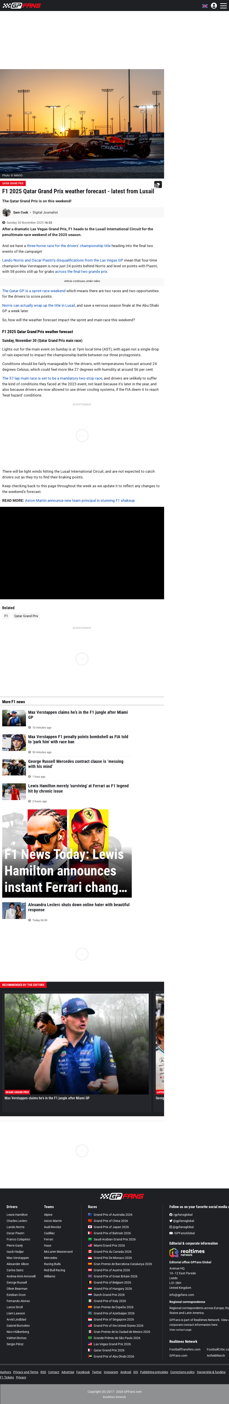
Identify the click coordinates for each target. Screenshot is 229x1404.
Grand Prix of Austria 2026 (109, 1270)
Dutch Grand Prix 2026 (106, 1295)
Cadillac (49, 1233)
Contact (53, 1372)
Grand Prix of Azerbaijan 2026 (111, 1313)
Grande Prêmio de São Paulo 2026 (114, 1338)
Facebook (83, 1372)
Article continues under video (82, 281)
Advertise (67, 1372)
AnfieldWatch (216, 1355)
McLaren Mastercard (58, 1251)
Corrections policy (182, 1372)
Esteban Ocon (16, 1295)
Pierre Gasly (15, 1245)
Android (125, 1372)
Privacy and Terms (25, 1372)
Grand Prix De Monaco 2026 (110, 1258)
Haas (47, 1245)
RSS (43, 1372)
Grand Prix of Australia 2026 (110, 1214)
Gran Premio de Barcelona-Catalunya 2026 (120, 1264)
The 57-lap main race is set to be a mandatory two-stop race (52, 378)
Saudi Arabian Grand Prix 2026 (112, 1239)
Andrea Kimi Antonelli (21, 1276)
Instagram (111, 1372)
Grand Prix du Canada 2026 (110, 1251)
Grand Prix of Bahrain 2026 (109, 1233)
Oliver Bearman (17, 1288)
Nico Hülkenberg (18, 1332)
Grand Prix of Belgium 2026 (109, 1282)
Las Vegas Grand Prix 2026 (109, 1344)
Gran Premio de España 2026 (111, 1307)
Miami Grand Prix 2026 (106, 1245)
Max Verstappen (18, 1258)
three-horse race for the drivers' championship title (69, 246)
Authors (5, 1372)
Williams (49, 1276)
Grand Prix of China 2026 (108, 1221)
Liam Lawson (16, 1313)
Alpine (48, 1214)
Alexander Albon (18, 1264)
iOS (135, 1372)
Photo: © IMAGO (12, 175)
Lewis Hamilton (17, 1214)
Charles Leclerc (17, 1221)
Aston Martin (53, 1221)
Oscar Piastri (15, 1233)
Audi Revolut (52, 1227)
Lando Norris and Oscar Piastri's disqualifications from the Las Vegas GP (62, 260)
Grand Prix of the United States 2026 (115, 1325)
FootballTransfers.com (184, 1349)
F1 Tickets (7, 1377)
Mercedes (50, 1258)
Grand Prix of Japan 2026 (108, 1227)
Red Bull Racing (54, 1270)
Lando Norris (15, 1227)
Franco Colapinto (18, 1239)
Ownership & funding (211, 1372)
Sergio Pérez (15, 1344)
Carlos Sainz (15, 1270)
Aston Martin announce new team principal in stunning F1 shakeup (80, 500)
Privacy (21, 1377)
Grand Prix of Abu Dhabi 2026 (111, 1356)
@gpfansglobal (181, 1221)
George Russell (17, 1282)
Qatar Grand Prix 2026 (106, 1350)
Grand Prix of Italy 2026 (107, 1301)
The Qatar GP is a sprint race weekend (34, 291)
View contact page (180, 1329)
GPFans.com (178, 1355)
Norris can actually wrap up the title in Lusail (38, 305)
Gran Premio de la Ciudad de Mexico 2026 (119, 1332)
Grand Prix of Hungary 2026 (110, 1288)
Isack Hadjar (15, 1251)
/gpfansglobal (180, 1214)
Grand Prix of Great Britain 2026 (112, 1276)
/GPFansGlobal (182, 1233)
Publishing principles (154, 1372)
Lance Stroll (15, 1307)
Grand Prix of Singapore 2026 (111, 1319)
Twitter (97, 1372)
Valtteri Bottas (16, 1338)
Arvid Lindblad (16, 1319)
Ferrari (48, 1239)
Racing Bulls (52, 1264)
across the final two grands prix (81, 271)
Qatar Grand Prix (13, 183)
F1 (6, 616)
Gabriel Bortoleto (18, 1325)
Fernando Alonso (18, 1301)
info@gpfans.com (181, 1295)
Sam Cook (21, 212)
